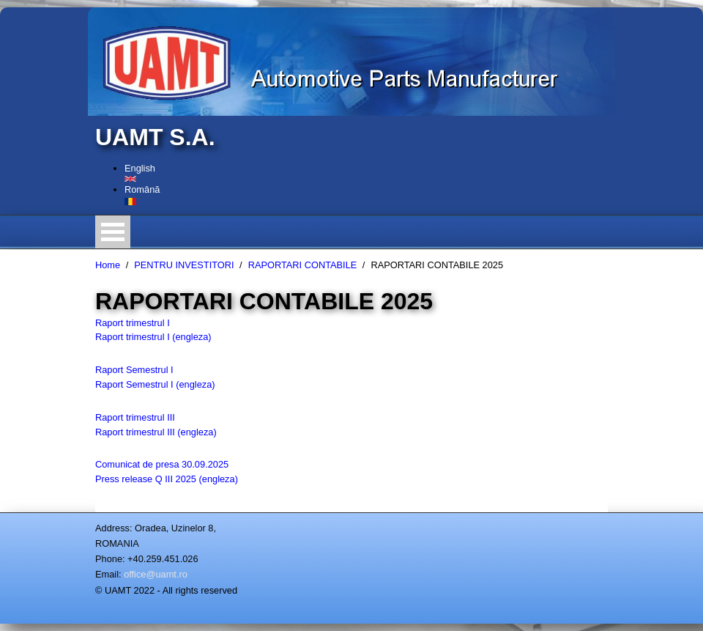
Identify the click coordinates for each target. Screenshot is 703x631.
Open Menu (112, 231)
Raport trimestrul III (135, 417)
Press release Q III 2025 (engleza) (166, 478)
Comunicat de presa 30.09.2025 (161, 464)
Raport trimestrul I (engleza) (153, 336)
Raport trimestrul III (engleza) (156, 432)
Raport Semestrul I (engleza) (155, 384)
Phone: (110, 558)
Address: (114, 528)
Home (107, 264)
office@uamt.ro (155, 574)
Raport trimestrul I (132, 322)
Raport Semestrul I (134, 369)
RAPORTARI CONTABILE (302, 264)
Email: (108, 574)
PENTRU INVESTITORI (184, 264)
